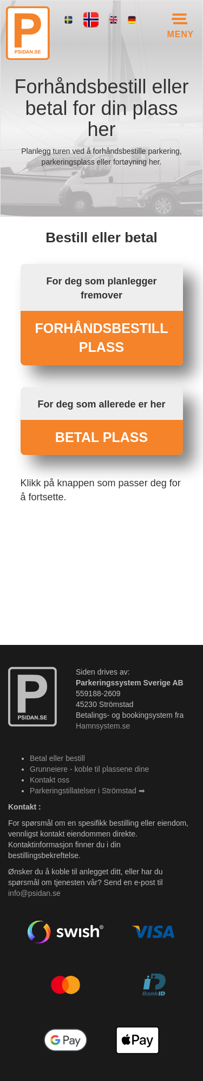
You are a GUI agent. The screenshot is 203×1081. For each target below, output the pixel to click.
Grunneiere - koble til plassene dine (89, 769)
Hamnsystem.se (103, 726)
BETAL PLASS (101, 437)
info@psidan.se (34, 893)
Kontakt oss (49, 780)
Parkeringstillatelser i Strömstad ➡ (87, 790)
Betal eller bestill (57, 758)
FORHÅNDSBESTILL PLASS (101, 338)
